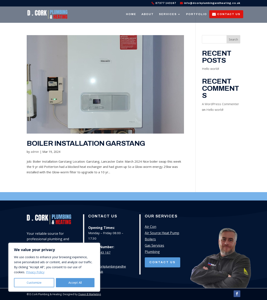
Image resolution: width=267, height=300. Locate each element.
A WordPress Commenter (220, 104)
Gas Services (154, 246)
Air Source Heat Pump (162, 233)
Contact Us (228, 14)
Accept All (75, 283)
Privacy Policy (35, 272)
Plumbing (152, 252)
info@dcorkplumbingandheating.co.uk (212, 3)
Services (168, 14)
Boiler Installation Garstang (86, 143)
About (147, 14)
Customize (34, 283)
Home (131, 14)
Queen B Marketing (89, 294)
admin (35, 152)
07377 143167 (165, 3)
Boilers (150, 239)
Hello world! (210, 68)
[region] (54, 267)
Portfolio (196, 14)
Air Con (150, 227)
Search (233, 39)
